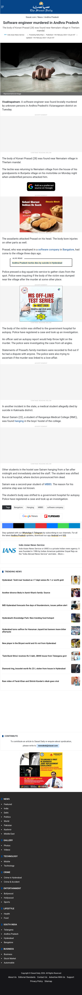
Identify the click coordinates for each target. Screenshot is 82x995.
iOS (64, 535)
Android (54, 535)
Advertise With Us (57, 977)
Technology (9, 866)
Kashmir (7, 829)
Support (70, 977)
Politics (7, 817)
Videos (7, 850)
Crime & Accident (12, 882)
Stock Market (10, 958)
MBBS (48, 484)
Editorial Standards (26, 977)
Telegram (38, 533)
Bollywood (8, 893)
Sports (7, 902)
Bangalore (68, 249)
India (6, 808)
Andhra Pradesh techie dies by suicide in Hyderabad (37, 263)
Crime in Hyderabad (13, 877)
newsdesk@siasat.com (48, 746)
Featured (8, 804)
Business (8, 954)
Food (6, 918)
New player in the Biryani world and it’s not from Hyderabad (29, 643)
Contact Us (42, 977)
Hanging (30, 507)
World (6, 821)
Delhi (6, 813)
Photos (7, 845)
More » (61, 554)
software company (48, 249)
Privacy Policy (36, 981)
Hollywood (9, 898)
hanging (19, 421)
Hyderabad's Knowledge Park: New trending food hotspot (28, 618)
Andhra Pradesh (51, 17)
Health (7, 914)
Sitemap (48, 981)
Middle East (9, 834)
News (40, 17)
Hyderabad (9, 938)
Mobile (7, 861)
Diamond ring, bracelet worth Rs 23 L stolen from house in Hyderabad (34, 668)
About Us (12, 977)
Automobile (9, 963)
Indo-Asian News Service (15, 35)
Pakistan (8, 825)
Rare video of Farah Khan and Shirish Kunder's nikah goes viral (30, 681)
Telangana (8, 930)
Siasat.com (29, 17)
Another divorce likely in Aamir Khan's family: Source (26, 592)
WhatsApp (27, 533)
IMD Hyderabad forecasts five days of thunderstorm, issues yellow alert (34, 605)
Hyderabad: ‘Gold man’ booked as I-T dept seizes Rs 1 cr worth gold (33, 580)
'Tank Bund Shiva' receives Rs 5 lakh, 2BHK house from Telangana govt (34, 656)
